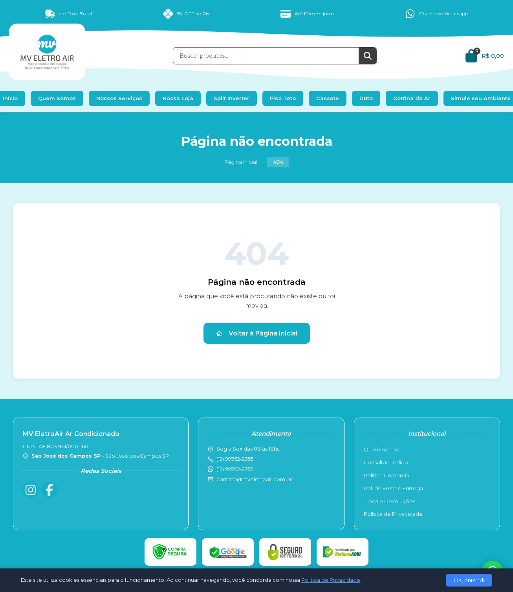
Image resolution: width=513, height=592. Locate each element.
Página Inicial (240, 162)
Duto (366, 98)
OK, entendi (469, 580)
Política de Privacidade (393, 514)
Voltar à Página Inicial (256, 333)
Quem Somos (57, 98)
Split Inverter (231, 98)
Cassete (327, 98)
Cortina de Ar (412, 98)
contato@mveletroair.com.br (254, 479)
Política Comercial (387, 475)
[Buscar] (368, 56)
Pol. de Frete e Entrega (393, 488)
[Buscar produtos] (266, 55)
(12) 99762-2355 (234, 469)
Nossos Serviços (119, 98)
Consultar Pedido (386, 462)
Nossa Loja (178, 98)
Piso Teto (283, 98)
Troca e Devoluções (389, 501)
